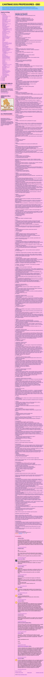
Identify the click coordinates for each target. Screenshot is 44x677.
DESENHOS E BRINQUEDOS (6, 48)
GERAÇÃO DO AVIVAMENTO (23, 646)
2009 (2, 78)
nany (19, 594)
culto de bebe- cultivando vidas (6, 36)
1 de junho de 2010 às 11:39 (22, 621)
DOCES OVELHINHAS (5, 44)
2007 (2, 13)
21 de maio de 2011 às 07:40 (22, 631)
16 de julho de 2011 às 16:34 (22, 669)
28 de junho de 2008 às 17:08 (22, 565)
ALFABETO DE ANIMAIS (5, 38)
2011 (2, 80)
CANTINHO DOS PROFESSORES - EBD (21, 4)
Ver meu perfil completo (4, 93)
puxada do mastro (4, 62)
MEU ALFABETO (4, 66)
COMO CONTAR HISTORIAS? (6, 71)
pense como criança (5, 17)
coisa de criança (9, 84)
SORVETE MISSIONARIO (5, 75)
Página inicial (29, 672)
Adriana (19, 633)
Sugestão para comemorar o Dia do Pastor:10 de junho (7, 28)
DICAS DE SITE (4, 20)
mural (3, 41)
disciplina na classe (4, 18)
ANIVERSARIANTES (5, 42)
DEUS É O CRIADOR (5, 22)
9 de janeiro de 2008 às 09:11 (22, 547)
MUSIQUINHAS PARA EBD (6, 57)
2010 (2, 79)
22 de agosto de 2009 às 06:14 (22, 613)
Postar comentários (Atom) (22, 674)
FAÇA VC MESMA (4, 63)
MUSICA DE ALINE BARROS (6, 58)
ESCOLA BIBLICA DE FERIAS (6, 21)
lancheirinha (4, 54)
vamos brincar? (4, 73)
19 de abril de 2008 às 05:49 (22, 557)
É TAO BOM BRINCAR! (5, 74)
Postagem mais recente (19, 672)
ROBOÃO (3, 40)
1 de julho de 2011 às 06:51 (22, 644)
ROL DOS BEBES (4, 27)
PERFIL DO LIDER (4, 19)
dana (19, 587)
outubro (3, 14)
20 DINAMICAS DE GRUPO (6, 31)
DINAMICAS (20, 533)
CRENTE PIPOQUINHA (5, 50)
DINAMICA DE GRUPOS (5, 33)
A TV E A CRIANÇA (5, 47)
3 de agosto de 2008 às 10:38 (22, 574)
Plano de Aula (4, 34)
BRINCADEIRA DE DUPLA (6, 70)
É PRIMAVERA (4, 51)
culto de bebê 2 (4, 35)
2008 (2, 77)
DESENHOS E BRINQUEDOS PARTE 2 (7, 49)
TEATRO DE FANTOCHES (6, 37)
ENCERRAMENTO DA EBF (6, 26)
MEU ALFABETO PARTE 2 (5, 67)
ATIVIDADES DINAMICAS (5, 72)
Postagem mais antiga (39, 672)
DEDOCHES (4, 68)
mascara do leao (4, 15)
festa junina (3, 60)
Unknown (19, 566)
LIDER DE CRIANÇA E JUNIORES (7, 43)
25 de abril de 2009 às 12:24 (22, 599)
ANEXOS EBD (4, 25)
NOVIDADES (4, 45)
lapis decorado (4, 55)
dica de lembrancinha (5, 53)
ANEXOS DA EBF (4, 24)
